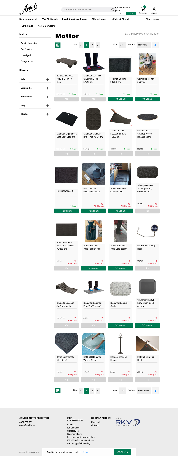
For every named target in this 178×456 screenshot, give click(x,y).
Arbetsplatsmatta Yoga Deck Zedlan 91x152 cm (65, 245)
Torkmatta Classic (65, 191)
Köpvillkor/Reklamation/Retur (77, 440)
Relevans (143, 45)
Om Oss (71, 424)
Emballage (27, 26)
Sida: (75, 44)
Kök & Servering (47, 26)
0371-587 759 (25, 422)
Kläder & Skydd (120, 19)
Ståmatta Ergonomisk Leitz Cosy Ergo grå (67, 135)
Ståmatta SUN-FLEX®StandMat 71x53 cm (118, 133)
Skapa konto (152, 19)
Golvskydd (26, 55)
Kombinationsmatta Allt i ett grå (66, 358)
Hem (126, 34)
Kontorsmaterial (28, 19)
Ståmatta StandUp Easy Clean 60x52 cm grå (145, 303)
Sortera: (131, 44)
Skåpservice (73, 431)
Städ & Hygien (99, 19)
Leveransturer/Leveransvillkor (77, 437)
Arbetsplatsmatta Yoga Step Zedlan (118, 247)
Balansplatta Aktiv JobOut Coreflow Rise (65, 79)
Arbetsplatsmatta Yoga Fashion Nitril (92, 247)
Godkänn (122, 452)
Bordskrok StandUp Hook (146, 247)
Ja (121, 14)
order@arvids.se (27, 425)
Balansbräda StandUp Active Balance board (144, 133)
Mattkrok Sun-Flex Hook (145, 358)
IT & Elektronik (50, 19)
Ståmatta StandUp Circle (119, 304)
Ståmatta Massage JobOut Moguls (65, 304)
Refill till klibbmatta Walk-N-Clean (92, 358)
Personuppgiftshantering (77, 443)
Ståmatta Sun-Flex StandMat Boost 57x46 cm (92, 79)
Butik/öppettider (74, 434)
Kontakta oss (73, 428)
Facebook (95, 422)
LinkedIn (95, 425)
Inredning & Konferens (74, 19)
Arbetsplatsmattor (29, 43)
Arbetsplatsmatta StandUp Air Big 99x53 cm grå (145, 188)
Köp (66, 99)
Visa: (115, 44)
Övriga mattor (27, 61)
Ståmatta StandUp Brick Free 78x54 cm (93, 135)
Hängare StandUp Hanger (118, 358)
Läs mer (85, 452)
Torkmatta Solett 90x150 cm (118, 80)
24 (122, 45)
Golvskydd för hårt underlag (145, 80)
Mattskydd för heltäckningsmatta (92, 190)
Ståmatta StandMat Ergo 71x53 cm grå (93, 304)
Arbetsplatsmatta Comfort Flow (118, 190)
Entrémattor (26, 49)
